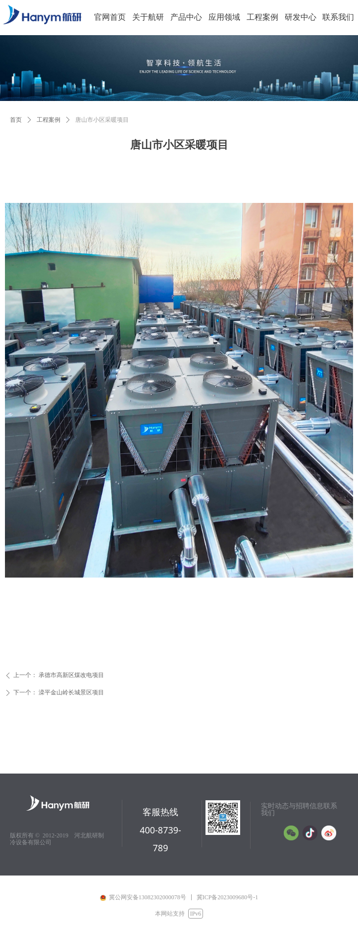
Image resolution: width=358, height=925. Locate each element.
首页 (16, 119)
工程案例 (48, 119)
